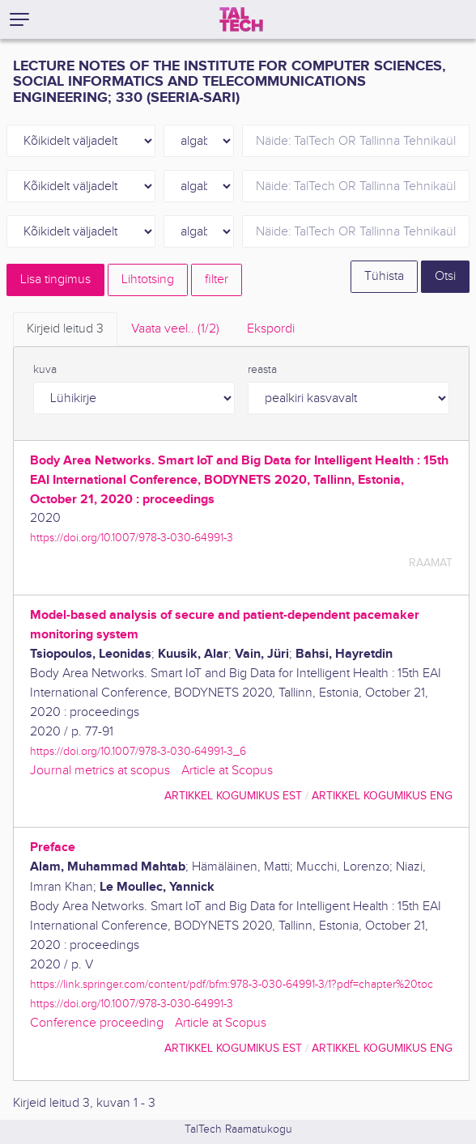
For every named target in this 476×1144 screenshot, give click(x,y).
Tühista (384, 276)
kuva (45, 369)
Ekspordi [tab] (271, 329)
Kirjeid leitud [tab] (65, 329)
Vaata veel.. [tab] (175, 329)
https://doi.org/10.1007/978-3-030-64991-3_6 (138, 751)
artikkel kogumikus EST (233, 796)
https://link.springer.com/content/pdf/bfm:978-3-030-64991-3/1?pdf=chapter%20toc (231, 984)
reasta (262, 369)
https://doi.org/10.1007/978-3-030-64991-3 (131, 537)
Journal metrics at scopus (100, 770)
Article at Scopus (227, 770)
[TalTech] (241, 19)
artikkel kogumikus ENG (382, 796)
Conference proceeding (97, 1023)
